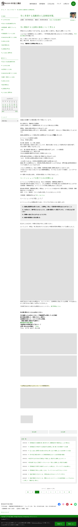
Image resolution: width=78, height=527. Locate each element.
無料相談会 (33, 4)
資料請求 (42, 4)
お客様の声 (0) (6, 49)
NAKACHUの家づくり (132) (9, 73)
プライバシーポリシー (37, 523)
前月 (3, 111)
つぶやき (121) (6, 19)
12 (3, 106)
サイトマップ (5, 514)
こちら (37, 326)
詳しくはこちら (40, 195)
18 (16, 106)
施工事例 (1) (5, 84)
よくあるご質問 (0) (7, 52)
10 (14, 104)
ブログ (59, 4)
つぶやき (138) (6, 65)
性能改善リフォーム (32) (8, 33)
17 (14, 106)
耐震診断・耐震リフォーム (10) (8, 28)
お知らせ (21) (5, 81)
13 (5, 106)
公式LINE (50, 4)
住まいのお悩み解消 (55, 19)
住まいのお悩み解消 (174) (9, 23)
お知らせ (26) (5, 41)
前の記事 (34, 432)
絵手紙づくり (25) (7, 69)
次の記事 (63, 432)
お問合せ (66, 4)
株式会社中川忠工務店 (26, 322)
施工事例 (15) (5, 45)
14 (7, 106)
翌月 (16, 111)
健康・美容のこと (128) (8, 77)
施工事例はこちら (56, 306)
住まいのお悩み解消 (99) (8, 61)
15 (9, 106)
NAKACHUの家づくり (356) (9, 37)
